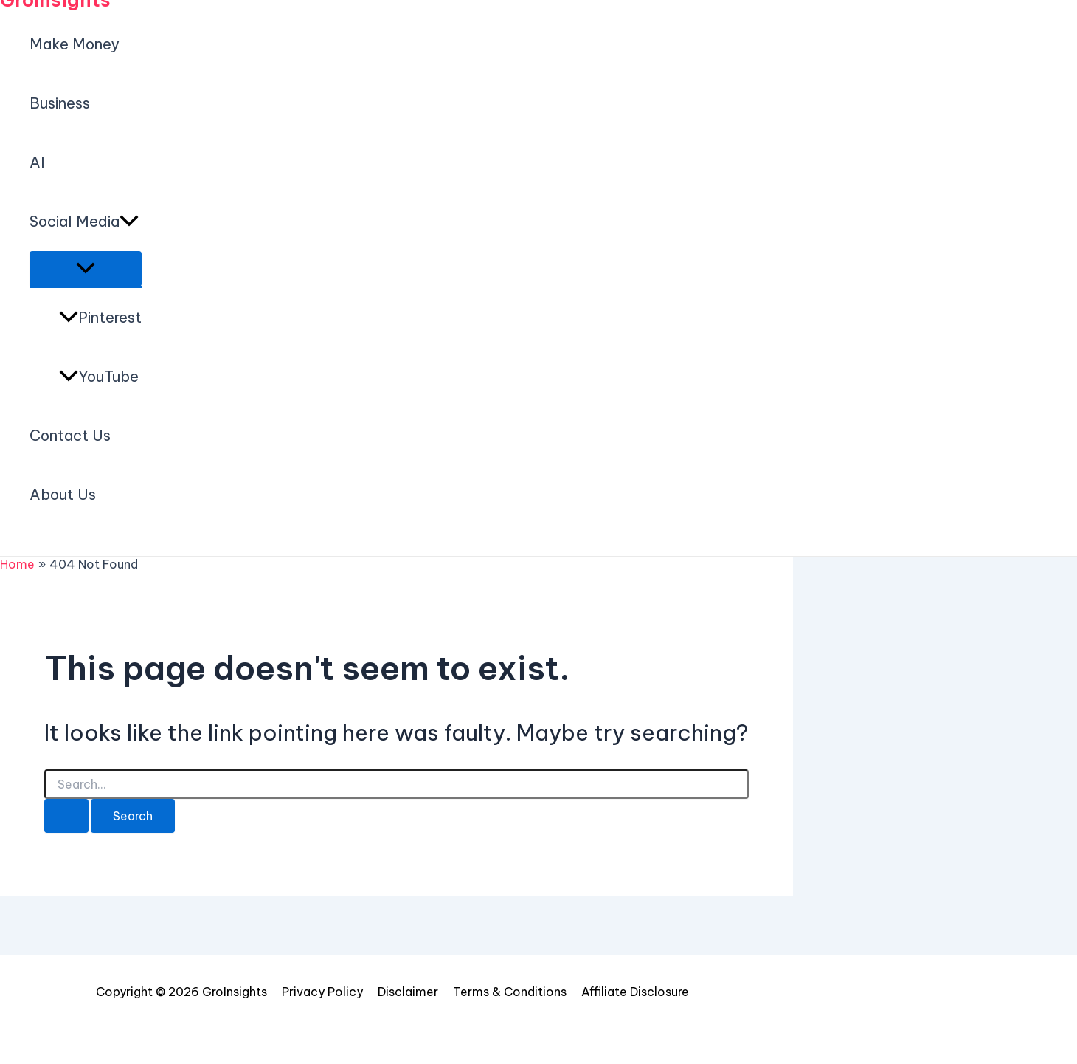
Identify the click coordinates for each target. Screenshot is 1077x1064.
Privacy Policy (322, 991)
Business (60, 103)
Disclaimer (408, 991)
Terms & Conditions (510, 991)
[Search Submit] (66, 816)
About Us (63, 494)
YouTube (99, 376)
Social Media (84, 221)
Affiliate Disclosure (635, 991)
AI (37, 162)
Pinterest (100, 317)
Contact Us (70, 435)
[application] (129, 221)
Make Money (75, 44)
